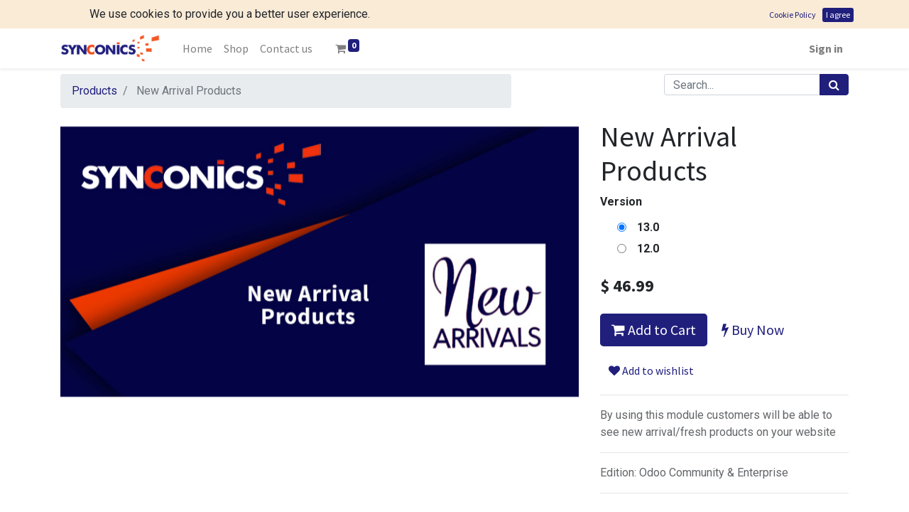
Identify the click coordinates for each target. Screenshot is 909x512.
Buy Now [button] (753, 329)
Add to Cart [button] (653, 329)
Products (94, 90)
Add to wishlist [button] (651, 370)
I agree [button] (838, 14)
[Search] (834, 84)
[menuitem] (197, 48)
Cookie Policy (792, 14)
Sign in (826, 48)
